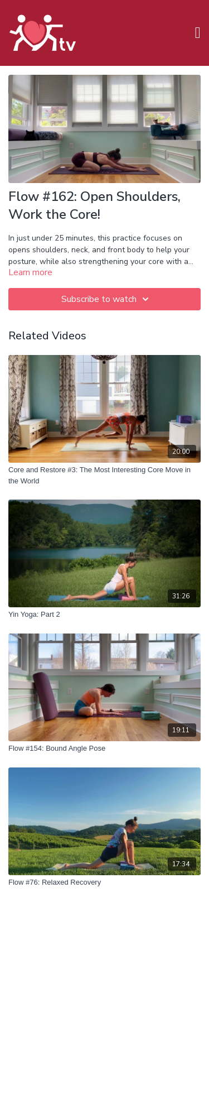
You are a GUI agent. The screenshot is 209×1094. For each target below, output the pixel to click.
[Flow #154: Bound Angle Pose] (104, 748)
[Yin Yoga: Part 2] (104, 614)
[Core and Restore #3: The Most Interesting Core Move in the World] (104, 475)
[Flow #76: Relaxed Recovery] (104, 882)
